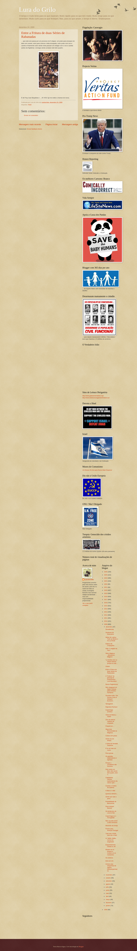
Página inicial (51, 124)
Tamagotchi (109, 704)
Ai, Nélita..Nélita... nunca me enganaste (111, 840)
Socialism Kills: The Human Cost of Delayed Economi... (111, 698)
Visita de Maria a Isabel (110, 715)
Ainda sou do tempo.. (109, 739)
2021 (106, 587)
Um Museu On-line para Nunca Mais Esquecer (97, 470)
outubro (108, 878)
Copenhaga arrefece (109, 710)
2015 (106, 606)
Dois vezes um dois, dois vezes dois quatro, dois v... (111, 771)
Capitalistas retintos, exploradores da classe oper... (111, 780)
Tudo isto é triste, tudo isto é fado (111, 834)
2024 (106, 578)
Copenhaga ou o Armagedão (110, 817)
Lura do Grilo (37, 9)
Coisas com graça (111, 736)
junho (108, 890)
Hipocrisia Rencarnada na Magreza (111, 731)
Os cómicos (109, 858)
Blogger (81, 946)
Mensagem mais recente (30, 124)
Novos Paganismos (111, 684)
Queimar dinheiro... (111, 794)
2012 (106, 615)
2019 (106, 593)
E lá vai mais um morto (110, 749)
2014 (106, 609)
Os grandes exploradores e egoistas (111, 758)
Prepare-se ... (109, 726)
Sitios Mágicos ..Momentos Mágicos (110, 655)
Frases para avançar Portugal (111, 829)
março (108, 899)
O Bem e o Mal (110, 790)
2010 (106, 621)
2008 (106, 909)
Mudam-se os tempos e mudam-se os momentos (110, 852)
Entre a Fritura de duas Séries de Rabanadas (111, 671)
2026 (106, 572)
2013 (106, 612)
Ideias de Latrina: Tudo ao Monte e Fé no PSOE (111, 639)
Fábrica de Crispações (109, 644)
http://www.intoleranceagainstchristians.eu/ (95, 398)
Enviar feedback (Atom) (34, 129)
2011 (106, 618)
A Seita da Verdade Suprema (111, 744)
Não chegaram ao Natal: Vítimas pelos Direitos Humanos (111, 689)
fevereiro (109, 902)
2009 (106, 624)
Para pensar (109, 753)
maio (107, 893)
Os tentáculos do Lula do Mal (110, 812)
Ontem (107, 666)
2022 (106, 584)
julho (107, 887)
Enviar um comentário (31, 115)
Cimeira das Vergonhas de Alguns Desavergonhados (111, 867)
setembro (109, 881)
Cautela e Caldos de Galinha (111, 786)
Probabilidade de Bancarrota (110, 802)
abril (107, 896)
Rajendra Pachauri (111, 707)
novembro (109, 875)
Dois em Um (109, 861)
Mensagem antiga (70, 124)
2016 (106, 602)
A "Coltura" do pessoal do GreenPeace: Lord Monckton (111, 678)
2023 (106, 581)
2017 (106, 599)
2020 (106, 590)
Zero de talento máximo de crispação (110, 721)
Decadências (109, 629)
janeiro (108, 905)
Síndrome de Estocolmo (109, 633)
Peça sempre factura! (109, 807)
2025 (106, 575)
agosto (108, 884)
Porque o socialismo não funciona (111, 764)
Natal (29, 105)
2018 (106, 596)
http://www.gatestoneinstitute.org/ (93, 396)
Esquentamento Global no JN (110, 845)
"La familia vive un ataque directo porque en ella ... (111, 661)
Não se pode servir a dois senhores (111, 821)
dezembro (109, 627)
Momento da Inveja (111, 825)
